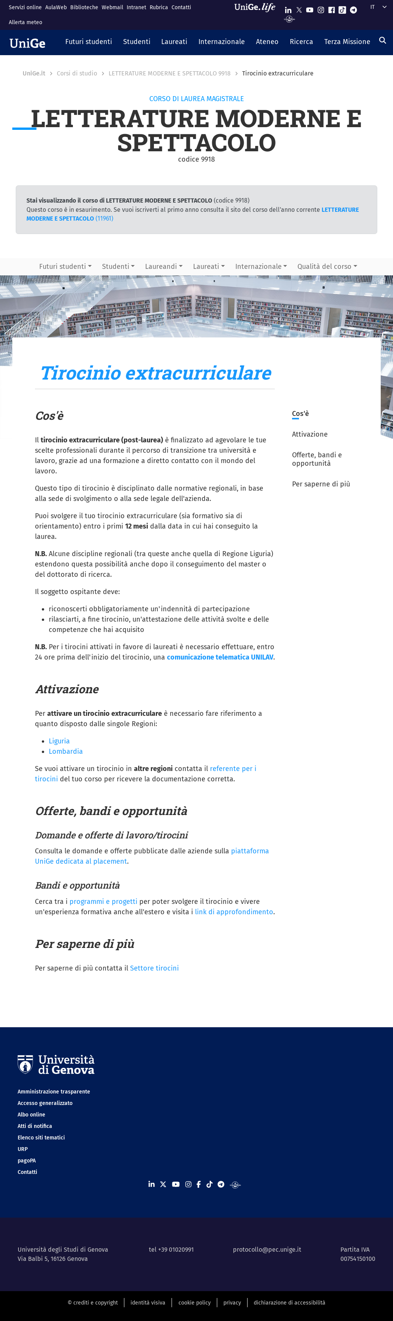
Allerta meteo (25, 22)
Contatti (181, 7)
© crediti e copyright (93, 1303)
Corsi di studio (77, 73)
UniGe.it (34, 73)
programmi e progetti (103, 901)
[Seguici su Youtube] (309, 8)
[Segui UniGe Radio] (289, 18)
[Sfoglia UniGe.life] (257, 14)
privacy (232, 1303)
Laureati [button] (206, 266)
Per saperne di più (321, 484)
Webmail (112, 7)
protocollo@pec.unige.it (267, 1249)
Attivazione (310, 434)
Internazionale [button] (258, 266)
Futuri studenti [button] (62, 266)
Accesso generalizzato (45, 1103)
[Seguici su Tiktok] (342, 8)
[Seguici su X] (299, 8)
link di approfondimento (234, 912)
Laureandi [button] (161, 266)
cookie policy (194, 1303)
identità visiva (147, 1303)
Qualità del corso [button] (324, 266)
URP (23, 1149)
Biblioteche (84, 7)
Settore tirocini (154, 968)
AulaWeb (56, 7)
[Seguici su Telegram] (353, 8)
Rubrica (159, 7)
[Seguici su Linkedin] (288, 8)
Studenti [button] (115, 266)
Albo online (31, 1114)
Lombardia (66, 751)
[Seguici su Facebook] (331, 8)
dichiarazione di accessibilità (289, 1303)
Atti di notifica (35, 1126)
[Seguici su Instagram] (321, 8)
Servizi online (25, 7)
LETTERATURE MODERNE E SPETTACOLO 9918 (170, 73)
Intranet (136, 7)
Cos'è (300, 413)
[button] (89, 42)
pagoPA (27, 1160)
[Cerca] (382, 40)
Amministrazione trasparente (54, 1092)
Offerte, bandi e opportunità (317, 459)
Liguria (59, 741)
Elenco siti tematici (41, 1137)
